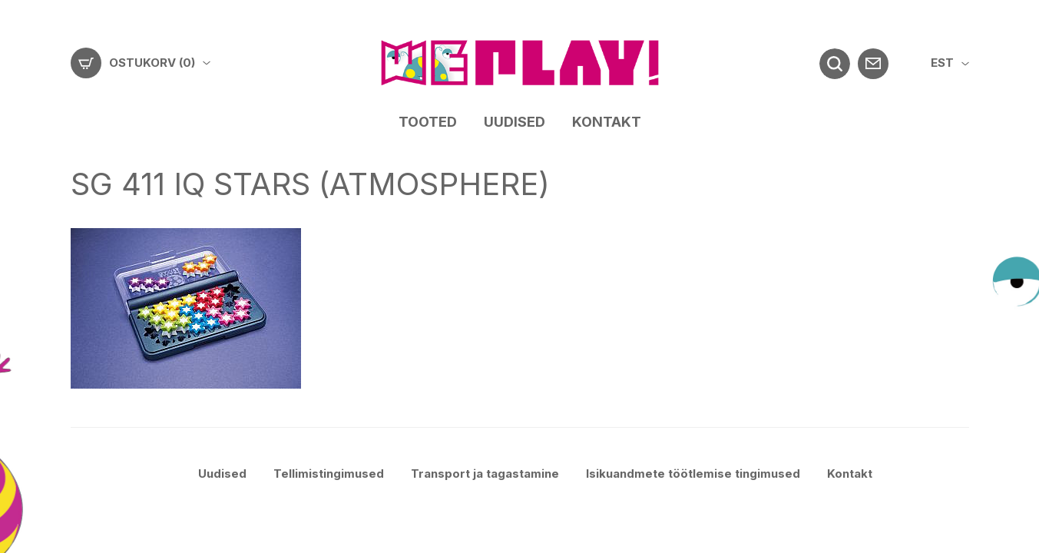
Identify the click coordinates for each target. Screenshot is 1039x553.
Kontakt (606, 122)
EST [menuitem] (942, 62)
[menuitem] (950, 63)
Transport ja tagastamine (485, 473)
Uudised (514, 122)
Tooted (428, 122)
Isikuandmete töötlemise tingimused (693, 473)
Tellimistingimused (328, 473)
